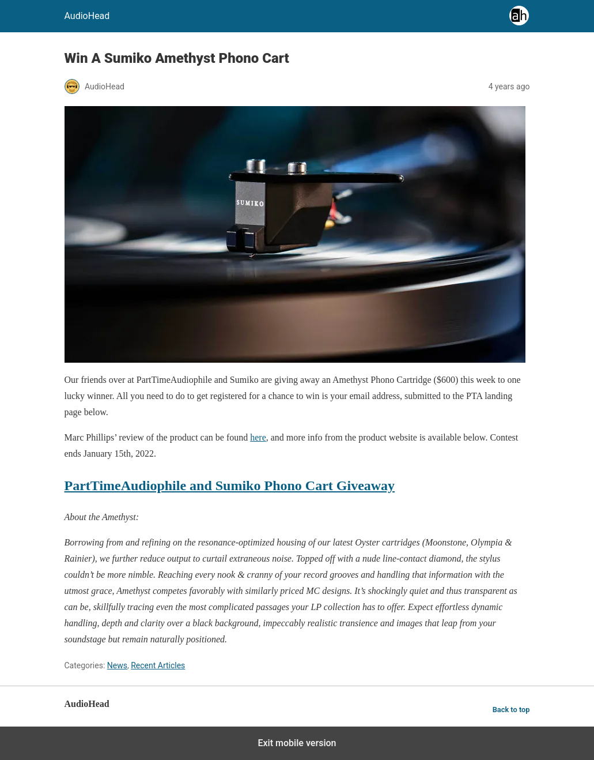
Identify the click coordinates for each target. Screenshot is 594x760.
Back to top (511, 709)
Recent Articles (158, 665)
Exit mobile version (297, 743)
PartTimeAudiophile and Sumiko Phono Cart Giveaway (230, 485)
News (117, 665)
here (258, 437)
